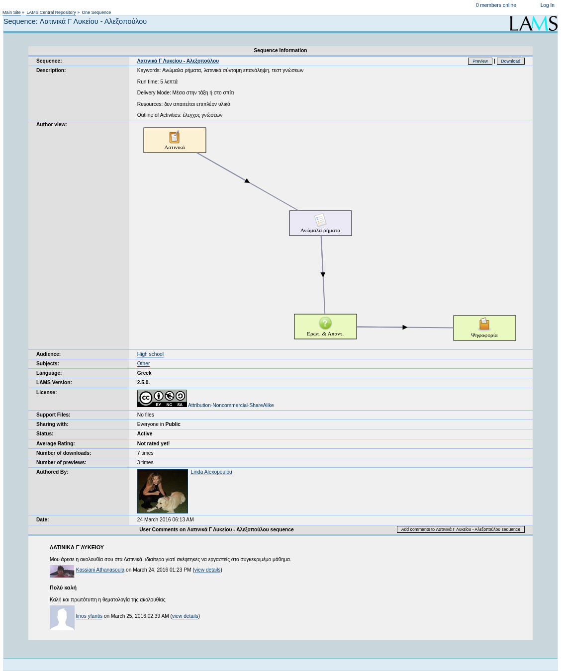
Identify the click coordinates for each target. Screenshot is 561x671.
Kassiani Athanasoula (100, 570)
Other (143, 363)
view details (207, 570)
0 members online (496, 5)
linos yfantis (89, 616)
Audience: (48, 354)
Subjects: (47, 363)
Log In (548, 5)
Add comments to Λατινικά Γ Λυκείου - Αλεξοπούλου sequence (460, 529)
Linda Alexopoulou (211, 472)
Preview (480, 61)
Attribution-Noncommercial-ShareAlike (205, 405)
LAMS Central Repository (51, 12)
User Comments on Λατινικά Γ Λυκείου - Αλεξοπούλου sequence (216, 529)
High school (150, 354)
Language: (49, 373)
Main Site (11, 12)
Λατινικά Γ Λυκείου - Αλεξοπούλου (178, 61)
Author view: (51, 124)
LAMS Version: (54, 382)
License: (46, 392)
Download (511, 61)
